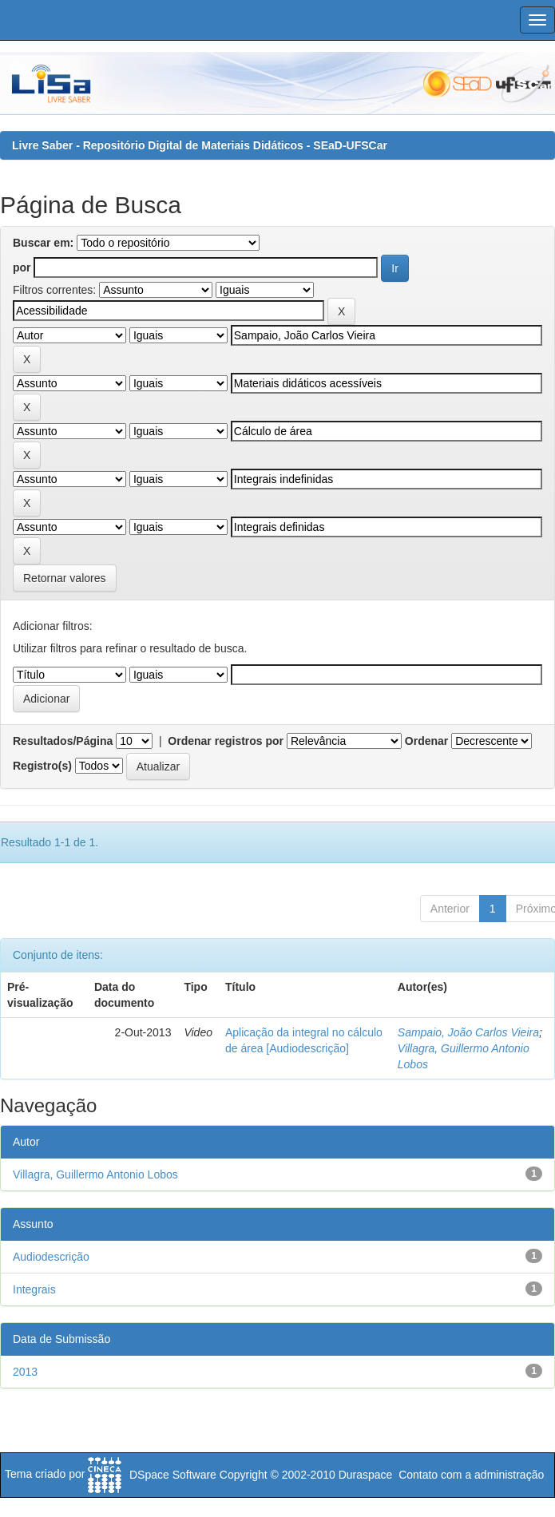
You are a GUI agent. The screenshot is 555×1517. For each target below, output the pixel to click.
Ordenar (426, 741)
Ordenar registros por (225, 741)
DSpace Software (172, 1474)
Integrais (34, 1289)
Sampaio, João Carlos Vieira (468, 1032)
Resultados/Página (63, 741)
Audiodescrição (51, 1256)
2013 (25, 1371)
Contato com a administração (471, 1474)
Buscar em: (43, 242)
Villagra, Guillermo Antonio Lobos (95, 1174)
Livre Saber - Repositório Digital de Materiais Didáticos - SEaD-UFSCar (199, 145)
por (22, 267)
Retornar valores (64, 578)
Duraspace (366, 1474)
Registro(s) (42, 765)
